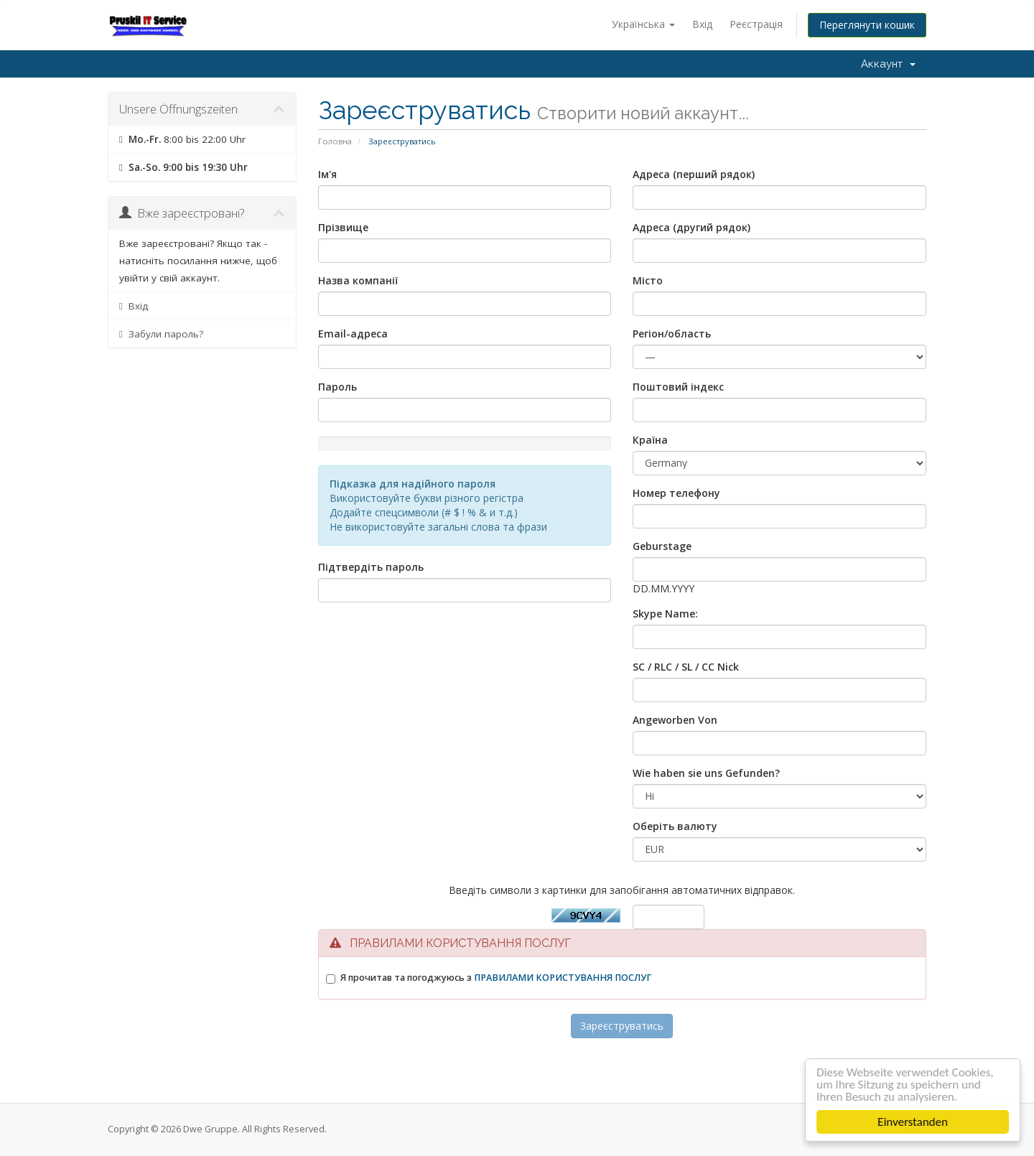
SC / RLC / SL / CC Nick (686, 666)
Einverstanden (915, 1121)
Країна (650, 440)
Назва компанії (358, 280)
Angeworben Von (675, 720)
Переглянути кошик (867, 25)
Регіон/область (672, 333)
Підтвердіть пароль (371, 567)
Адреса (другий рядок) (691, 227)
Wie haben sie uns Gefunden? (706, 773)
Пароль (337, 386)
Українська (643, 24)
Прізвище (343, 227)
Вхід (702, 24)
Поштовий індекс (678, 386)
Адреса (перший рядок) (694, 174)
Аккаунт (888, 63)
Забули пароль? (161, 333)
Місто (648, 280)
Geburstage (662, 546)
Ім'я (327, 174)
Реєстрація (756, 24)
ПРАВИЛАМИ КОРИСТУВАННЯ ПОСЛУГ (562, 977)
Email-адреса (353, 333)
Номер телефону (676, 493)
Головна (335, 141)
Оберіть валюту (675, 826)
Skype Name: (665, 613)
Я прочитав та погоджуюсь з (495, 977)
